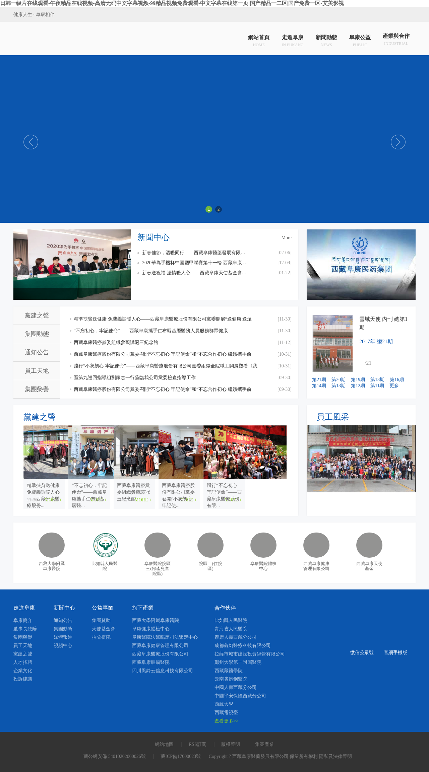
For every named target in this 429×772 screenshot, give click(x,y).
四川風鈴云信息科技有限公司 (162, 670)
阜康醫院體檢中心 (263, 566)
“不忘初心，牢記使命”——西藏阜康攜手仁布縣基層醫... (154, 489)
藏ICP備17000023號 (181, 756)
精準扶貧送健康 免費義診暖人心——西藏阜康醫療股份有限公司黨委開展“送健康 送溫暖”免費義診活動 (163, 321)
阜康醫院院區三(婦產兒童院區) (157, 568)
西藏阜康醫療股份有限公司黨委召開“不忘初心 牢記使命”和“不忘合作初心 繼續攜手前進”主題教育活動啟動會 (162, 391)
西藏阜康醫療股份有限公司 (160, 653)
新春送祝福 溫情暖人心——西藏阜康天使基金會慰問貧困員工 (195, 272)
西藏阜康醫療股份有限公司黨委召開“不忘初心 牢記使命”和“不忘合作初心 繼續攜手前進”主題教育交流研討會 (162, 356)
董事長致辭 (25, 628)
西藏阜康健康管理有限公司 (316, 566)
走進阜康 (293, 40)
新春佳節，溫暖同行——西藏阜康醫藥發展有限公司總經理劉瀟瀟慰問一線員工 (195, 252)
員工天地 (37, 370)
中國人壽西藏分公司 (235, 687)
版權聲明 (230, 744)
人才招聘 (22, 662)
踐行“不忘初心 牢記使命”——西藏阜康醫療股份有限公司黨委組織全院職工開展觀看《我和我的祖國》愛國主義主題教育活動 (165, 367)
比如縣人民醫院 (104, 566)
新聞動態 (326, 40)
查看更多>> (226, 720)
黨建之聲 (37, 315)
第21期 (319, 379)
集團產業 (264, 744)
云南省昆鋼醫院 (230, 679)
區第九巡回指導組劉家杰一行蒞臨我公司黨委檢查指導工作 (135, 377)
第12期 (358, 385)
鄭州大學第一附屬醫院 (237, 662)
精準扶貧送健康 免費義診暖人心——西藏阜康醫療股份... (65, 489)
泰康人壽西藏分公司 (235, 637)
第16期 (397, 379)
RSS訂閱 (197, 744)
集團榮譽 (37, 389)
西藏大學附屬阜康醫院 (52, 566)
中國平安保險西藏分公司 (240, 695)
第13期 (338, 385)
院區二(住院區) (210, 566)
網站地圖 (164, 744)
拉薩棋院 (101, 637)
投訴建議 (22, 679)
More (287, 237)
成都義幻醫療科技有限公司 (242, 645)
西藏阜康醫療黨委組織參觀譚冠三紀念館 (116, 342)
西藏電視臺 (226, 712)
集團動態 (37, 334)
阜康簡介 (22, 620)
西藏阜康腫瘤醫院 (151, 662)
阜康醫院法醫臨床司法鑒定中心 (165, 637)
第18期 (377, 379)
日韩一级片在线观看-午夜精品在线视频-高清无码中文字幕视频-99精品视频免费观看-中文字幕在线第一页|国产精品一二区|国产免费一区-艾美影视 (172, 3)
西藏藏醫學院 (228, 670)
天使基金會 (103, 628)
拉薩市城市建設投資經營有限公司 (249, 653)
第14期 (319, 385)
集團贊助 (101, 620)
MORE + (94, 499)
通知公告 (37, 352)
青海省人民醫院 (230, 628)
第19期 (358, 379)
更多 (394, 385)
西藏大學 (223, 704)
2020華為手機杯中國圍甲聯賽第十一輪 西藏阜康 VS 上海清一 (195, 262)
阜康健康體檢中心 (151, 628)
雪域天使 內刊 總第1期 (383, 323)
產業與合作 (396, 40)
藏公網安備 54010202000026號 (114, 756)
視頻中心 (63, 645)
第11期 (377, 385)
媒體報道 (63, 637)
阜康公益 (360, 40)
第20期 (338, 379)
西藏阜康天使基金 (369, 566)
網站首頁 (258, 40)
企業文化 (22, 670)
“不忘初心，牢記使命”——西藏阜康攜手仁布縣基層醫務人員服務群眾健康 (151, 330)
